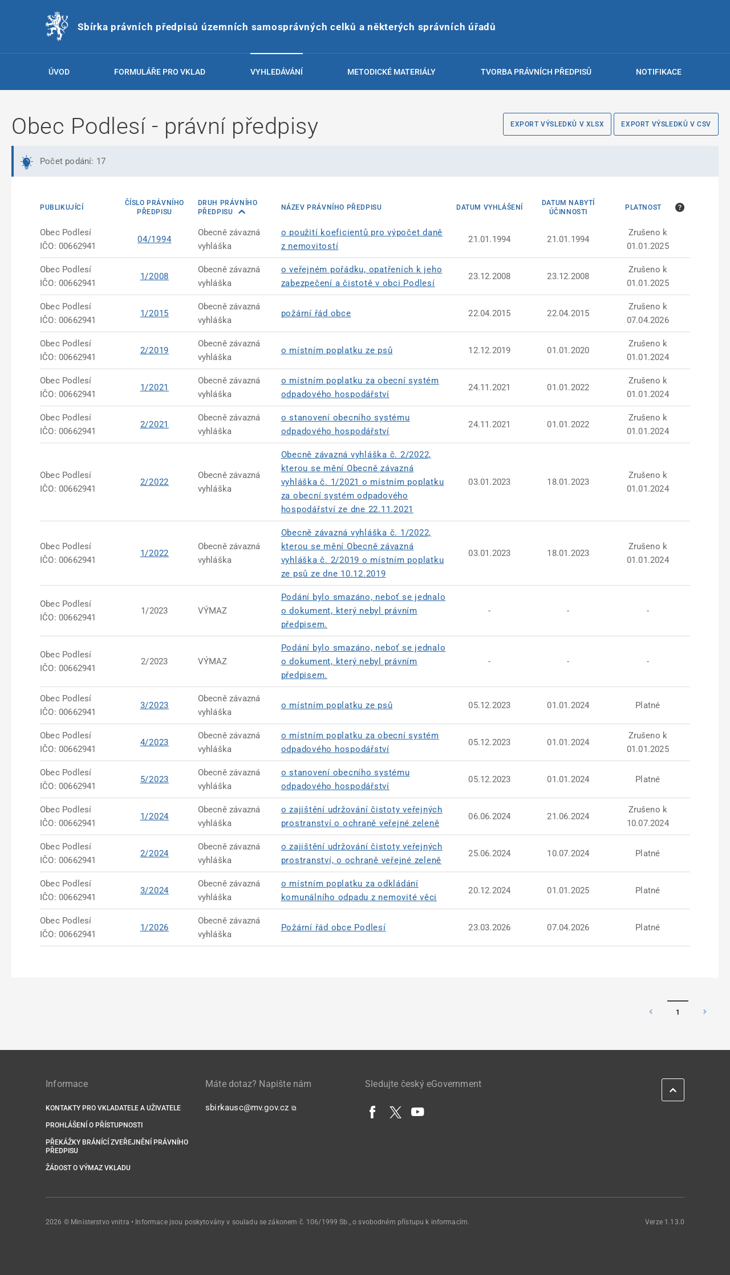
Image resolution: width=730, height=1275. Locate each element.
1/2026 (154, 927)
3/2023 (154, 705)
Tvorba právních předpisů (536, 71)
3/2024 (154, 890)
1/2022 (154, 553)
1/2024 (154, 816)
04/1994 (154, 239)
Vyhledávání (276, 71)
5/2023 (154, 779)
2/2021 (154, 424)
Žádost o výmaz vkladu (88, 1168)
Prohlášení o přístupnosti (94, 1125)
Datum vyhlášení (489, 207)
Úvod (59, 71)
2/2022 (154, 482)
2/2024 (154, 853)
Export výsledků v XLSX (557, 124)
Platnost (643, 207)
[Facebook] (373, 1111)
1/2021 (154, 387)
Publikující (62, 207)
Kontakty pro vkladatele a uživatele (113, 1108)
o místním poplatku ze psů (337, 350)
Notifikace (659, 71)
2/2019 (154, 350)
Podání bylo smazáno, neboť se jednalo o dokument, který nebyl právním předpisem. (363, 611)
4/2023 (154, 742)
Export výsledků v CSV (666, 124)
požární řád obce (316, 313)
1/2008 (154, 276)
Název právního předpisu (331, 207)
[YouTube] (418, 1111)
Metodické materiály (391, 71)
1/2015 (154, 313)
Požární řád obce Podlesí (333, 927)
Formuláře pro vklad (159, 71)
